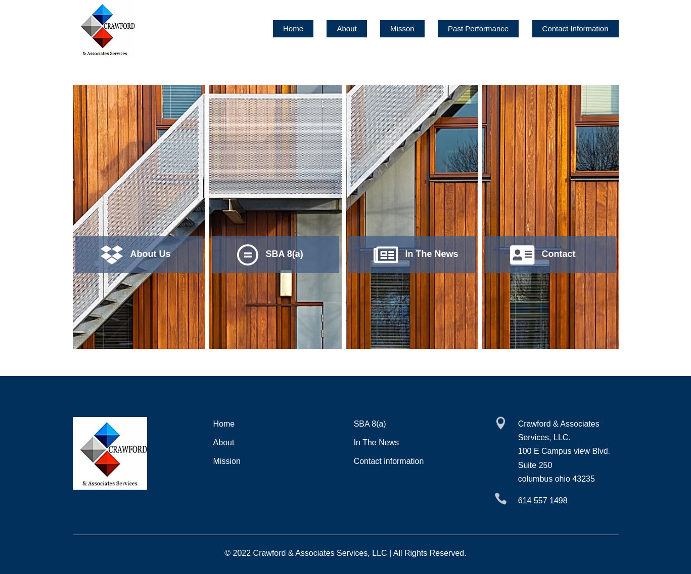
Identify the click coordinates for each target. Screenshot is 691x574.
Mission (227, 461)
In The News (376, 442)
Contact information (389, 461)
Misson (402, 28)
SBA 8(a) (370, 424)
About (346, 28)
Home (293, 28)
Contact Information (575, 28)
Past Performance (478, 28)
